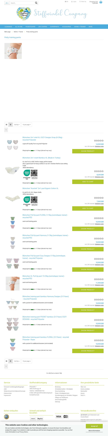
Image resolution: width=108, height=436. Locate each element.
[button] (66, 1)
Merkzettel (84, 391)
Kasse (82, 393)
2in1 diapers (42, 26)
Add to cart (87, 182)
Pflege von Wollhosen (61, 397)
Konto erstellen (85, 389)
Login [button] (73, 1)
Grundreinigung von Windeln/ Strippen (66, 395)
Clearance (8, 26)
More (90, 26)
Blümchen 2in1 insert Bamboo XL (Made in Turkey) (41, 158)
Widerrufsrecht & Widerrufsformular (14, 391)
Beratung (57, 387)
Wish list (82, 1)
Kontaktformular (34, 395)
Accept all (94, 426)
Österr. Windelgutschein (62, 393)
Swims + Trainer (80, 26)
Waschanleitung (60, 391)
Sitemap (57, 402)
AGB (5, 389)
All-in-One (18, 26)
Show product (87, 151)
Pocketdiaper (30, 26)
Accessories (66, 26)
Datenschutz (7, 393)
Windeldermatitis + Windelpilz (64, 389)
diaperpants (54, 26)
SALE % (83, 395)
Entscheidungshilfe (61, 399)
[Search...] (6, 3)
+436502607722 (39, 391)
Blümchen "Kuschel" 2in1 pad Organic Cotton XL (40, 188)
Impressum (7, 395)
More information (94, 430)
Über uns (83, 387)
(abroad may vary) (46, 150)
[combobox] (17, 125)
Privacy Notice (23, 432)
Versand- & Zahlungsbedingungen (14, 387)
